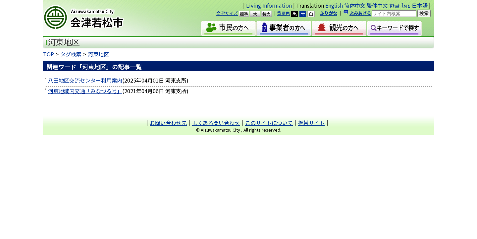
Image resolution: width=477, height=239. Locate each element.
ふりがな (328, 13)
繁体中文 (377, 5)
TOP (48, 54)
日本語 (420, 5)
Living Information (269, 5)
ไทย (405, 5)
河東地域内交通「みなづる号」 (85, 91)
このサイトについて (269, 123)
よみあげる (360, 13)
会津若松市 (99, 18)
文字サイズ (227, 13)
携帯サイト (311, 123)
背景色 (283, 13)
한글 (394, 5)
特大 (269, 14)
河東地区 (98, 54)
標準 (247, 14)
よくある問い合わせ (216, 123)
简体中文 (354, 5)
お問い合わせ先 (168, 123)
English (334, 5)
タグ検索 (70, 54)
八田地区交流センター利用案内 (85, 80)
